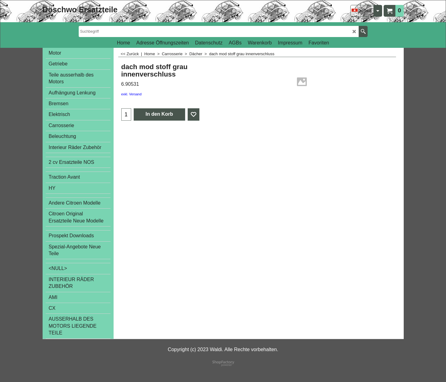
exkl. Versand (131, 94)
